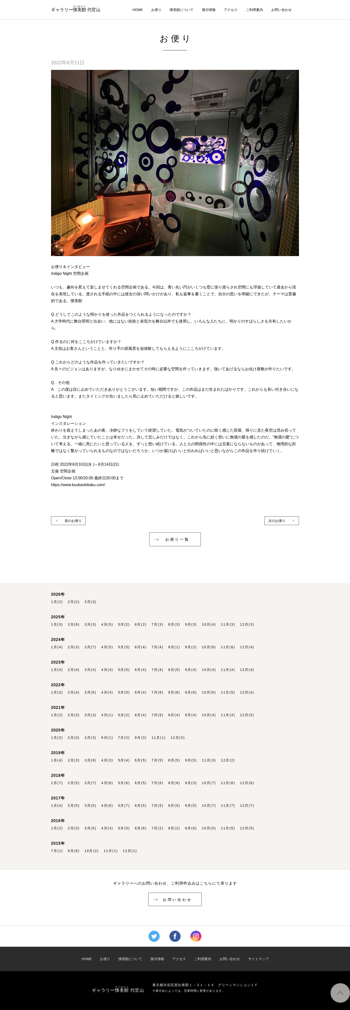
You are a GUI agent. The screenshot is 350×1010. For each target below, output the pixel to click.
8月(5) (174, 670)
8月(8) (174, 692)
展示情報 (209, 10)
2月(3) (74, 647)
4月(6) (107, 783)
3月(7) (90, 647)
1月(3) (57, 624)
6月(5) (141, 760)
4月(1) (107, 715)
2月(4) (74, 670)
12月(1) (130, 851)
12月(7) (247, 805)
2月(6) (74, 624)
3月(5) (90, 805)
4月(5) (107, 624)
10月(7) (209, 783)
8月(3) (174, 624)
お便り (156, 10)
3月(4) (90, 670)
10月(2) (92, 851)
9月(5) (191, 760)
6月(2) (141, 624)
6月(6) (141, 828)
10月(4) (209, 624)
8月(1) (174, 647)
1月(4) (57, 647)
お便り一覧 (177, 539)
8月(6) (174, 783)
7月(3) (157, 624)
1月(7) (57, 783)
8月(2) (174, 828)
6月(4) (141, 647)
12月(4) (247, 647)
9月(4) (191, 670)
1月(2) (57, 602)
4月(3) (107, 760)
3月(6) (90, 692)
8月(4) (174, 715)
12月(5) (247, 715)
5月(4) (124, 760)
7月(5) (157, 715)
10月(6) (209, 647)
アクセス (230, 10)
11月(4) (228, 670)
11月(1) (158, 738)
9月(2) (191, 647)
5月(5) (124, 647)
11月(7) (228, 805)
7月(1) (57, 851)
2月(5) (74, 783)
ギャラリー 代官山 (75, 8)
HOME (137, 10)
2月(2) (74, 602)
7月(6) (157, 692)
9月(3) (191, 624)
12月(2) (228, 760)
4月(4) (107, 670)
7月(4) (157, 647)
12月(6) (247, 783)
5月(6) (124, 783)
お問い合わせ (281, 10)
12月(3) (247, 624)
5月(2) (124, 624)
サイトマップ (258, 959)
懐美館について (181, 10)
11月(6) (228, 647)
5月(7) (124, 805)
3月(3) (90, 602)
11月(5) (228, 692)
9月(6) (191, 692)
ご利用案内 (254, 10)
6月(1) (107, 738)
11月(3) (228, 624)
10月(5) (209, 828)
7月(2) (124, 738)
